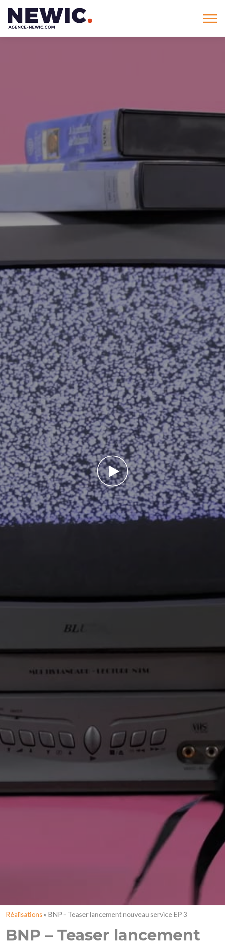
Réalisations (24, 914)
